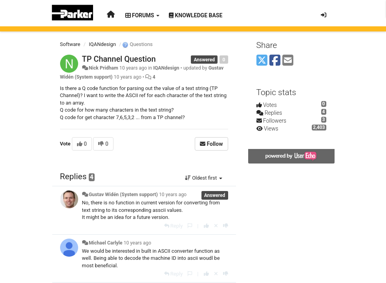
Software (70, 44)
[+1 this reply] (206, 226)
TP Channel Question (119, 59)
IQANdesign (102, 44)
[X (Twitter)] (261, 61)
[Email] (287, 61)
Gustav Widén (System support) (123, 194)
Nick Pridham (103, 68)
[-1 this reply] (225, 226)
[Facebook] (274, 61)
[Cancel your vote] (216, 226)
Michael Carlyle (106, 243)
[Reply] (173, 226)
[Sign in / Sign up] (323, 15)
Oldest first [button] (203, 178)
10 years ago (173, 194)
